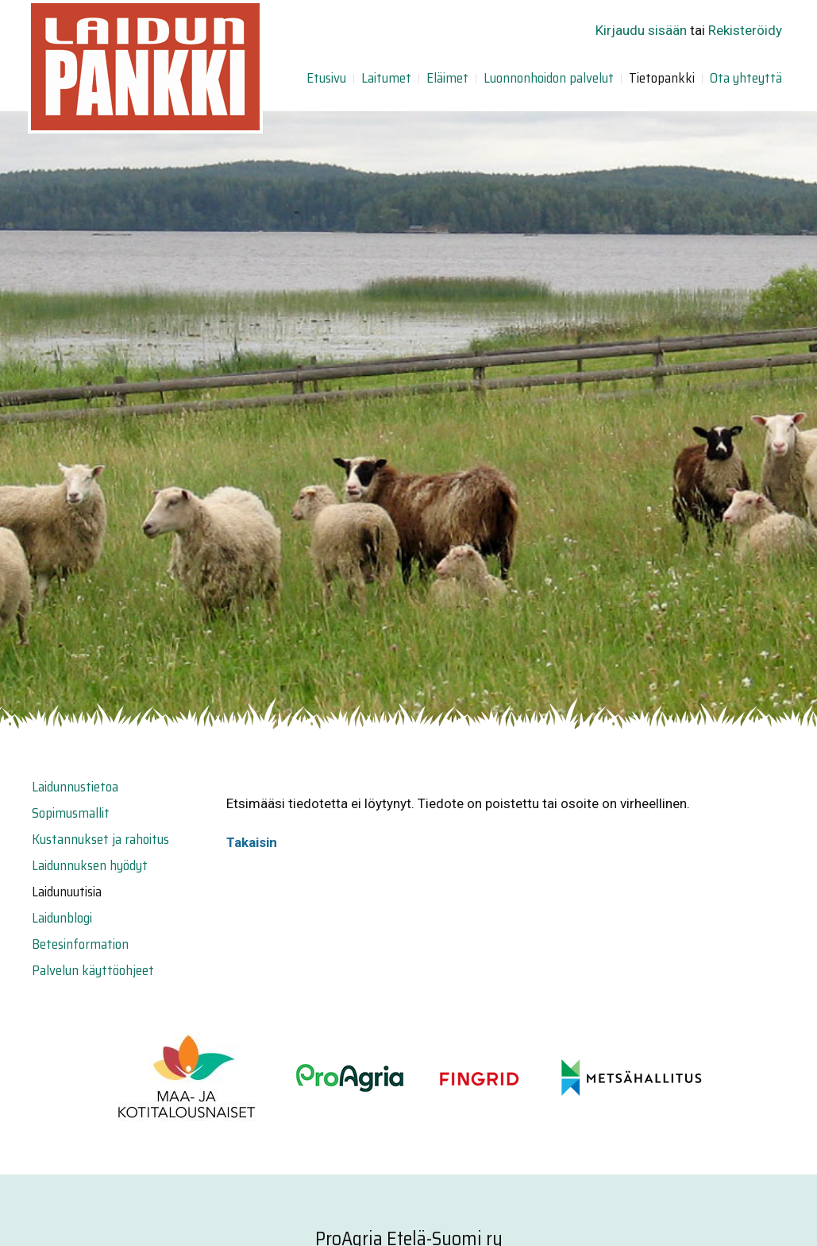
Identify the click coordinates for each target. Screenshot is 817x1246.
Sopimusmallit (71, 813)
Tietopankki (662, 78)
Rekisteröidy (745, 30)
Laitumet (386, 78)
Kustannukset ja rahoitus (100, 839)
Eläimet (447, 78)
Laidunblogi (62, 917)
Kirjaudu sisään (641, 30)
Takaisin (251, 842)
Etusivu (326, 78)
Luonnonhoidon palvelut (549, 78)
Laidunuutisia (67, 891)
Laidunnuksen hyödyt (90, 865)
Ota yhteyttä (746, 78)
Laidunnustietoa (75, 786)
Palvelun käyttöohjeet (93, 970)
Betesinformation (80, 944)
